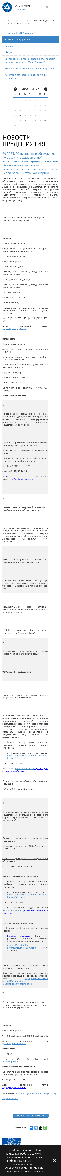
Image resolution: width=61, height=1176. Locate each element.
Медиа (8, 52)
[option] (11, 1141)
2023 (9, 23)
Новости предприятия (44, 20)
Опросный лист (10, 1098)
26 (25, 120)
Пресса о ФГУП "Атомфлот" (20, 33)
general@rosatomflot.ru (14, 328)
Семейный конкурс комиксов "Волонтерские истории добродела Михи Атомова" (30, 60)
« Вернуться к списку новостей (30, 1115)
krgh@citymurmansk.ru (36, 978)
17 (15, 116)
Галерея (9, 45)
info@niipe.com (10, 1061)
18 (20, 116)
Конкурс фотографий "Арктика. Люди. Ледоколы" (26, 76)
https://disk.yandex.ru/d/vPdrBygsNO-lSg (35, 1093)
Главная (6, 20)
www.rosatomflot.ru (24, 768)
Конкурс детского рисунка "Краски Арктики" (30, 68)
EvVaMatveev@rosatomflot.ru (22, 947)
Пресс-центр (22, 20)
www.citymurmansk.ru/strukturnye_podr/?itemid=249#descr (27, 757)
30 (45, 120)
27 (29, 23)
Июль (20, 23)
